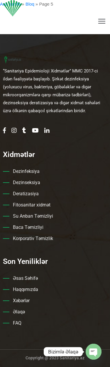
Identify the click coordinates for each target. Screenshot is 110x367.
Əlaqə (19, 312)
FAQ (17, 323)
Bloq (30, 3)
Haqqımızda (25, 289)
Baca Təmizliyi (28, 227)
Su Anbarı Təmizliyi (33, 216)
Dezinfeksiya (26, 171)
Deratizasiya (26, 193)
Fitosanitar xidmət (31, 205)
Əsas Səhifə (25, 278)
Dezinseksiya (26, 182)
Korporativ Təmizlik (33, 238)
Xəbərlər (21, 300)
